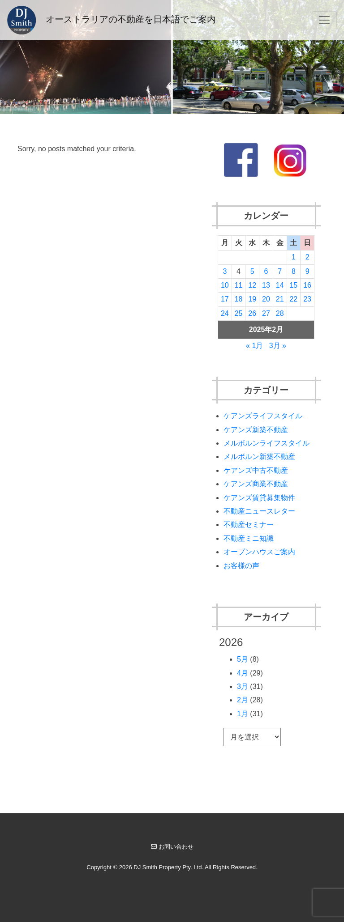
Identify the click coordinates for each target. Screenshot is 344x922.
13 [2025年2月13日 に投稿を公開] (266, 285)
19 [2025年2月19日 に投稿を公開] (252, 299)
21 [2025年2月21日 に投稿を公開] (280, 299)
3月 (242, 686)
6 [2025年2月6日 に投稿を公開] (266, 271)
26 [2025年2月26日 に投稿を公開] (252, 313)
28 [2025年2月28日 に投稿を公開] (280, 313)
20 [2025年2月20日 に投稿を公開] (266, 299)
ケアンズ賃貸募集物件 (259, 497)
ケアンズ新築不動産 (256, 429)
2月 (242, 700)
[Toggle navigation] (324, 20)
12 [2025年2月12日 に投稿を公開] (252, 285)
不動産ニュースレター (259, 511)
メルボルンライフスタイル (267, 443)
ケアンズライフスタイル (263, 416)
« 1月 (254, 345)
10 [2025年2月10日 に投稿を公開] (225, 285)
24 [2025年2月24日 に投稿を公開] (225, 313)
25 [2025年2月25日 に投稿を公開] (239, 313)
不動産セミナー (249, 524)
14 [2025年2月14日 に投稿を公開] (280, 285)
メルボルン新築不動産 (259, 456)
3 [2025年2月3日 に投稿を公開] (225, 271)
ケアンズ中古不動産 (256, 470)
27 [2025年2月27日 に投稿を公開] (266, 313)
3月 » (277, 345)
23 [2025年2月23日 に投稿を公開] (307, 299)
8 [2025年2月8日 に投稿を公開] (294, 271)
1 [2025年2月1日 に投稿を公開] (294, 257)
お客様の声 (241, 565)
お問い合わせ (172, 846)
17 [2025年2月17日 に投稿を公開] (225, 299)
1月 (242, 714)
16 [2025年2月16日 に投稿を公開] (307, 285)
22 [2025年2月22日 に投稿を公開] (293, 299)
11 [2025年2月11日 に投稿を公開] (239, 285)
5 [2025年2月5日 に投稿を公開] (252, 271)
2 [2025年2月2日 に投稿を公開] (307, 257)
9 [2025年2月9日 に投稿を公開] (307, 271)
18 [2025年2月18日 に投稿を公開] (239, 299)
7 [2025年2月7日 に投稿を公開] (280, 271)
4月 (242, 673)
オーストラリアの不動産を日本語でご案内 (111, 20)
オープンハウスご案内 (259, 552)
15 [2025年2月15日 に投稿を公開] (293, 285)
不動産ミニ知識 (249, 538)
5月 (242, 659)
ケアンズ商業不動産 (256, 484)
